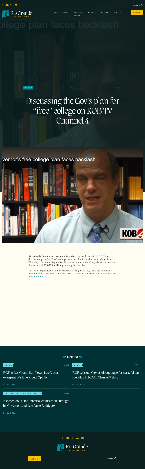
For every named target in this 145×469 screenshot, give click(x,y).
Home (55, 12)
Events (104, 12)
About (66, 12)
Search (137, 5)
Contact (118, 12)
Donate (136, 12)
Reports (92, 12)
